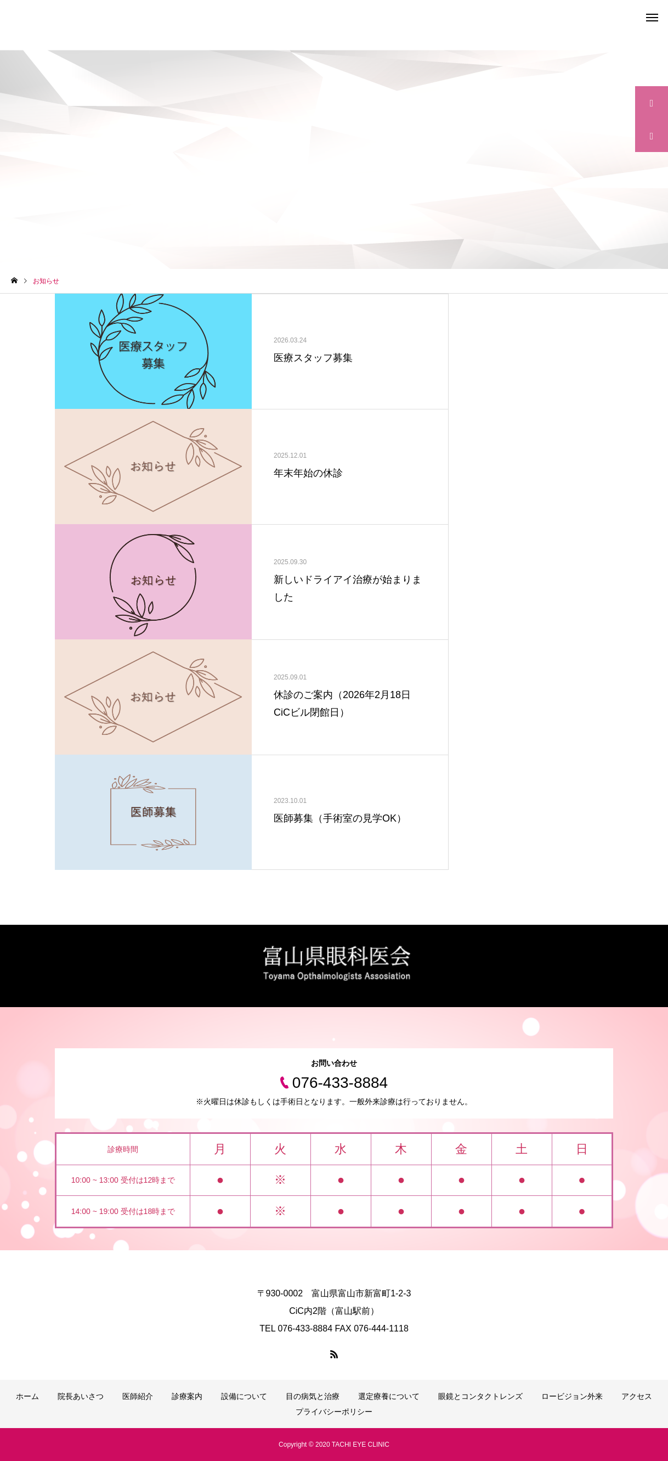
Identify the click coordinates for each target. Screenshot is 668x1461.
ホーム (27, 1396)
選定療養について (389, 1396)
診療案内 (187, 1396)
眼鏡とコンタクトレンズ (480, 1396)
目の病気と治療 (312, 1396)
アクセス (636, 1396)
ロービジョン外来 (572, 1396)
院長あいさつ (81, 1396)
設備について (244, 1396)
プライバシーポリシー (334, 1411)
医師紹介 (137, 1396)
